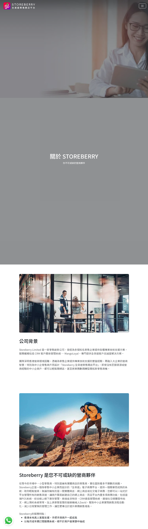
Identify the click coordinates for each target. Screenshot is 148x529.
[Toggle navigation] (142, 5)
